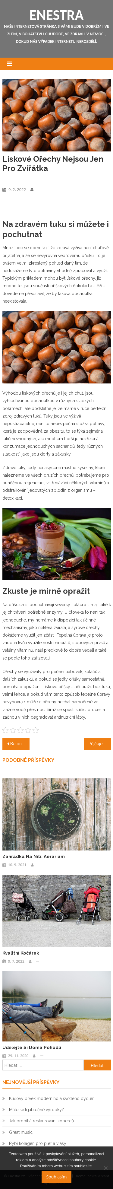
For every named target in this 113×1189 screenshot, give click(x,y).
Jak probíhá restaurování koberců (41, 1120)
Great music (21, 1132)
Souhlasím (56, 1177)
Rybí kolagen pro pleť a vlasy (37, 1143)
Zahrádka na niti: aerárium (33, 856)
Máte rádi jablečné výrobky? (36, 1109)
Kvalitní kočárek (20, 953)
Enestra (56, 15)
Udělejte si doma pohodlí (31, 1047)
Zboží (7, 179)
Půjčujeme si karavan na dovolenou (100, 743)
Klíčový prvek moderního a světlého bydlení (52, 1098)
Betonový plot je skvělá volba (20, 743)
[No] (105, 1168)
